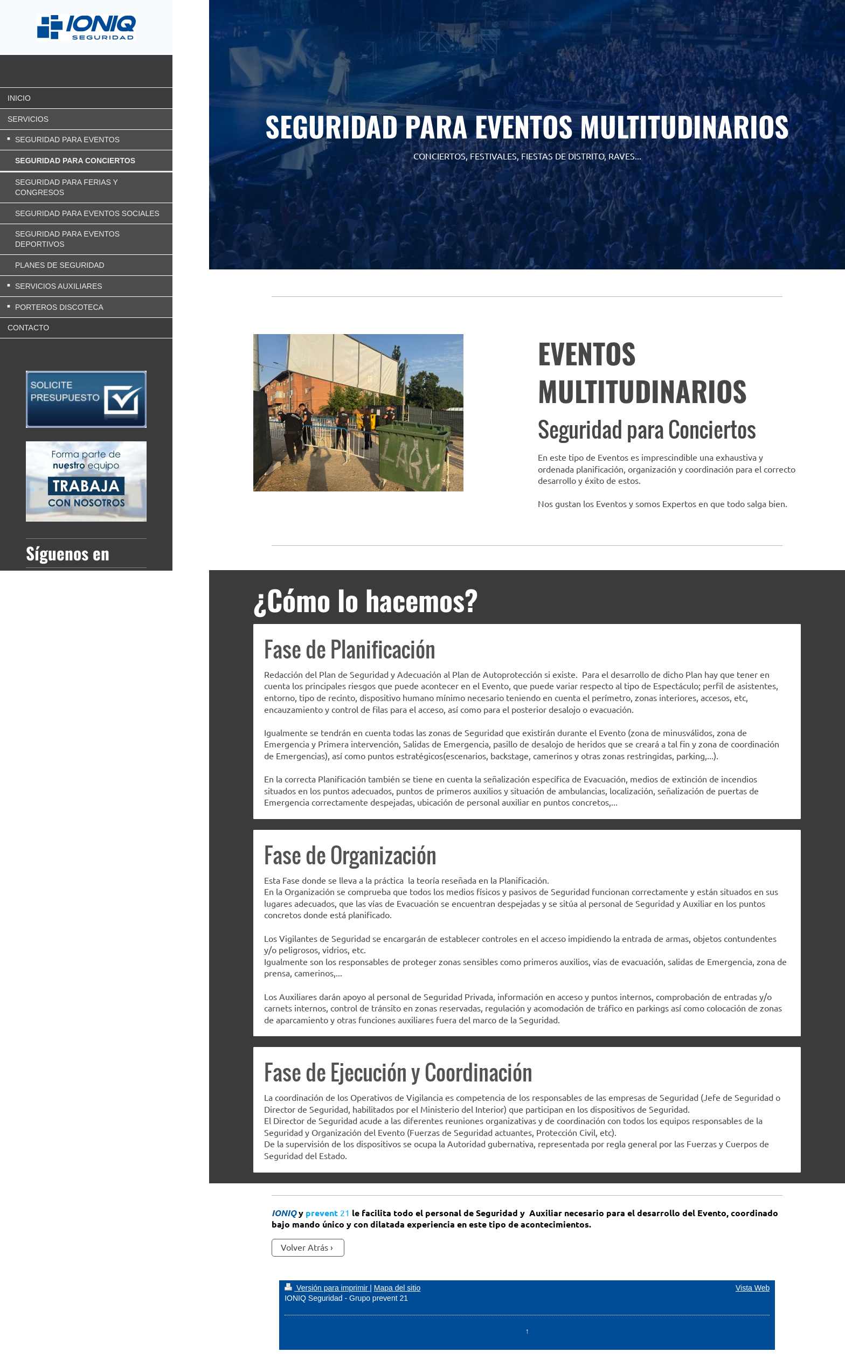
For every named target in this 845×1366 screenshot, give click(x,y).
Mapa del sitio (397, 1288)
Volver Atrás (304, 1247)
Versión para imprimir (327, 1288)
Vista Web (753, 1288)
